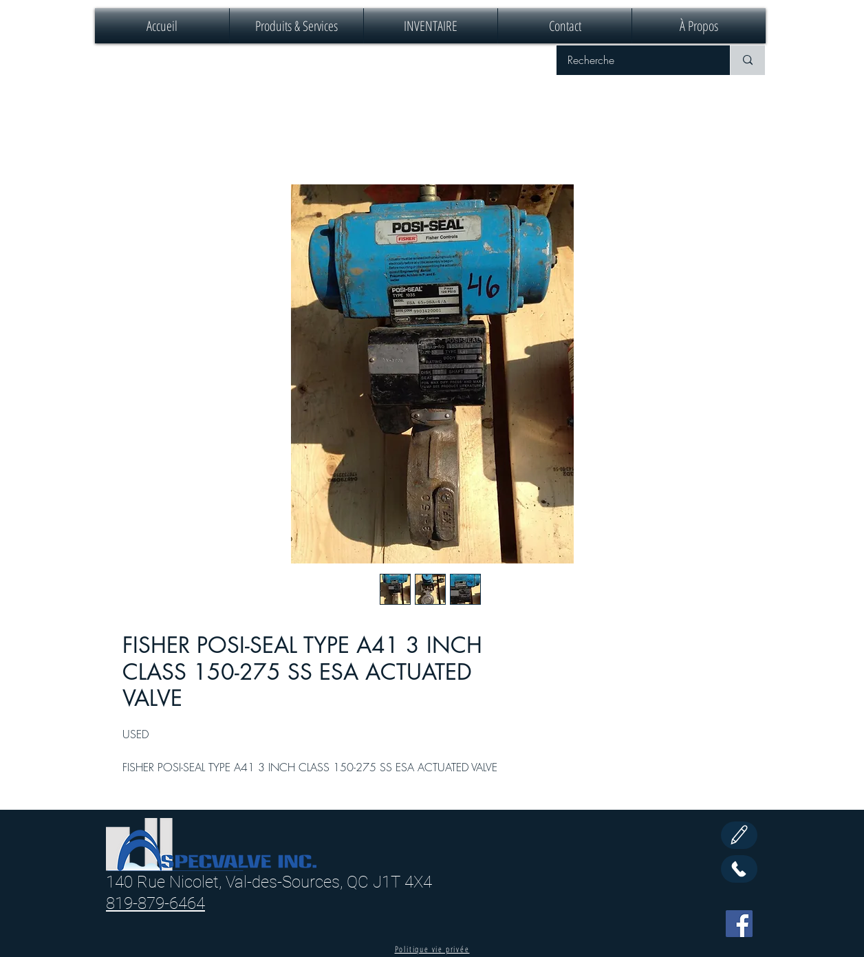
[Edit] (739, 835)
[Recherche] (634, 60)
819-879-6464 (155, 903)
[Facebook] (739, 923)
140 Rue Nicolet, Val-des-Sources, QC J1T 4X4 (269, 882)
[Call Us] (739, 869)
